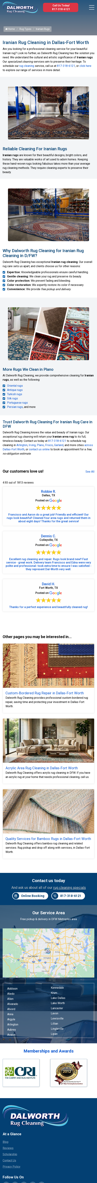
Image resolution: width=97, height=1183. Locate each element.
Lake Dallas (58, 998)
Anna (10, 1014)
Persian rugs (15, 407)
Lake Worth (58, 1003)
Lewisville (57, 1018)
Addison (12, 988)
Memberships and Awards (49, 1051)
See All (89, 471)
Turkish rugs (14, 394)
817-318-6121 (61, 9)
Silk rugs (12, 398)
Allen (10, 999)
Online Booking (29, 896)
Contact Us (9, 1160)
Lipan (54, 1034)
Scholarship (10, 1154)
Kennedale (57, 987)
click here (85, 66)
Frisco (49, 445)
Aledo (11, 993)
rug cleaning (26, 66)
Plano (40, 445)
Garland (58, 445)
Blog (5, 1142)
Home (10, 29)
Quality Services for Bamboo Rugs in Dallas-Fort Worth (48, 839)
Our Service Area (48, 912)
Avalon (11, 1034)
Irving (32, 445)
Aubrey (11, 1029)
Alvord (11, 1009)
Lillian (54, 1023)
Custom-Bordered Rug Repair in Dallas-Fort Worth (44, 693)
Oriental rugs (15, 385)
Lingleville (57, 1028)
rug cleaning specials (69, 887)
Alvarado (12, 1004)
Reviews (8, 1148)
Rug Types (25, 29)
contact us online (39, 449)
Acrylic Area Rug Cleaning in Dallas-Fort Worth (41, 768)
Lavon (54, 1013)
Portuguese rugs (17, 402)
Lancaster (57, 1008)
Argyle (11, 1019)
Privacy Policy (11, 1166)
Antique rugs (15, 390)
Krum (54, 993)
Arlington (21, 445)
